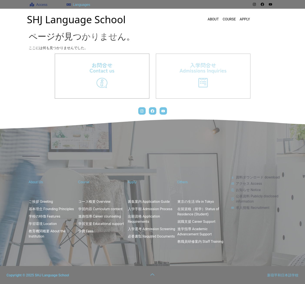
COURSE (229, 19)
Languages (81, 5)
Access (42, 5)
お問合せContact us (102, 67)
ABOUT (213, 19)
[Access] (32, 4)
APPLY (245, 19)
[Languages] (69, 4)
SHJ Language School (76, 19)
